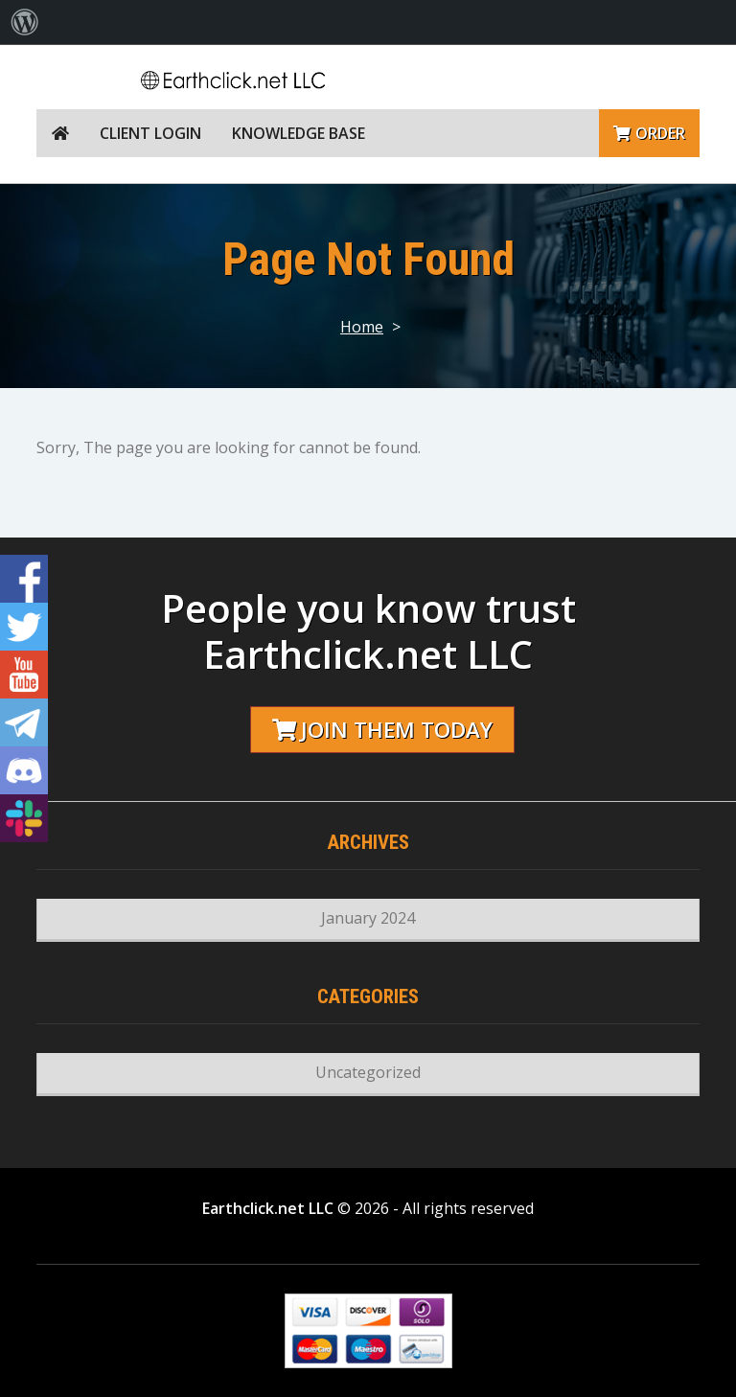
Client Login (150, 133)
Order (649, 133)
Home (361, 326)
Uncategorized (368, 1072)
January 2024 (368, 917)
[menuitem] (25, 22)
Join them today (382, 729)
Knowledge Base (298, 133)
